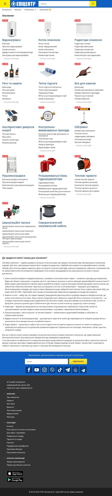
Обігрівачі (81, 127)
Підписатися (78, 361)
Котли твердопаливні (47, 47)
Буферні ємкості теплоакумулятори (17, 52)
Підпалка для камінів (84, 96)
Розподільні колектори (48, 52)
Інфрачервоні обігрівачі (85, 136)
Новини (10, 401)
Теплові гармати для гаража (87, 191)
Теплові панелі (81, 134)
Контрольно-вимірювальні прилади (53, 128)
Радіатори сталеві (82, 44)
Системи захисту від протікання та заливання (53, 135)
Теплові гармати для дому (86, 182)
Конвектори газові (46, 55)
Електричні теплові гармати (87, 185)
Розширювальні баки (47, 186)
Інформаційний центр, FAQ (18, 385)
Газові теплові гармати (84, 179)
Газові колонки (8, 49)
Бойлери (6, 44)
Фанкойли (6, 137)
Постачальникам (14, 410)
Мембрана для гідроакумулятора (52, 188)
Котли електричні (46, 49)
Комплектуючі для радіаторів (87, 55)
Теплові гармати (86, 175)
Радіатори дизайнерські (85, 52)
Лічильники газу (45, 139)
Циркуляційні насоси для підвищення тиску (19, 227)
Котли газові (43, 44)
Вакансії (10, 407)
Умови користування (16, 462)
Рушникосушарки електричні (15, 179)
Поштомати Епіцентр (16, 452)
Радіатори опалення (88, 40)
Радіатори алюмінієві (84, 49)
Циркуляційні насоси (16, 222)
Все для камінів (85, 83)
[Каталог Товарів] (5, 3)
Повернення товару (15, 436)
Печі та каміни (12, 83)
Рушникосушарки (13, 175)
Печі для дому (8, 90)
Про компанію (13, 397)
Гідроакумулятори (46, 183)
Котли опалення (49, 40)
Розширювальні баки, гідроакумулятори (52, 177)
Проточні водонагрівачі (12, 47)
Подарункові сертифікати (18, 446)
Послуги (10, 443)
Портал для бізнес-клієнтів (18, 465)
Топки (4, 96)
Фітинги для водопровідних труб (52, 96)
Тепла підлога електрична (49, 87)
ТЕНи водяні (7, 188)
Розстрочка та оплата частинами (21, 430)
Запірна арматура (46, 99)
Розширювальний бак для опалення (54, 191)
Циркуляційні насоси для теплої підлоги (16, 242)
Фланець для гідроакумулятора (52, 194)
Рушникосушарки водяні (13, 182)
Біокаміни (6, 99)
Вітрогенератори (9, 143)
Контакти (11, 404)
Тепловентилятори (83, 139)
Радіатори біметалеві (84, 47)
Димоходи (6, 87)
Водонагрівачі (11, 40)
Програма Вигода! (14, 449)
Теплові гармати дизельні (86, 188)
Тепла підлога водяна (47, 90)
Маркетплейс (13, 414)
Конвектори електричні (85, 131)
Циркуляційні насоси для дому (15, 234)
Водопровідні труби (46, 147)
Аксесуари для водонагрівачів (15, 55)
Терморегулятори (46, 93)
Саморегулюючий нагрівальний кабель (52, 224)
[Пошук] (93, 4)
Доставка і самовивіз (16, 433)
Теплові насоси (9, 134)
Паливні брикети (82, 99)
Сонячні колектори (10, 140)
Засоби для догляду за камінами (89, 90)
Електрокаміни (8, 93)
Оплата (10, 426)
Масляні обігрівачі (82, 142)
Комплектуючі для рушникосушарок (18, 185)
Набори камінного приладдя (87, 93)
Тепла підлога (47, 83)
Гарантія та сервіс (14, 439)
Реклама (10, 417)
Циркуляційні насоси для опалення (17, 231)
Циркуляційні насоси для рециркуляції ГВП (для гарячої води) (19, 238)
